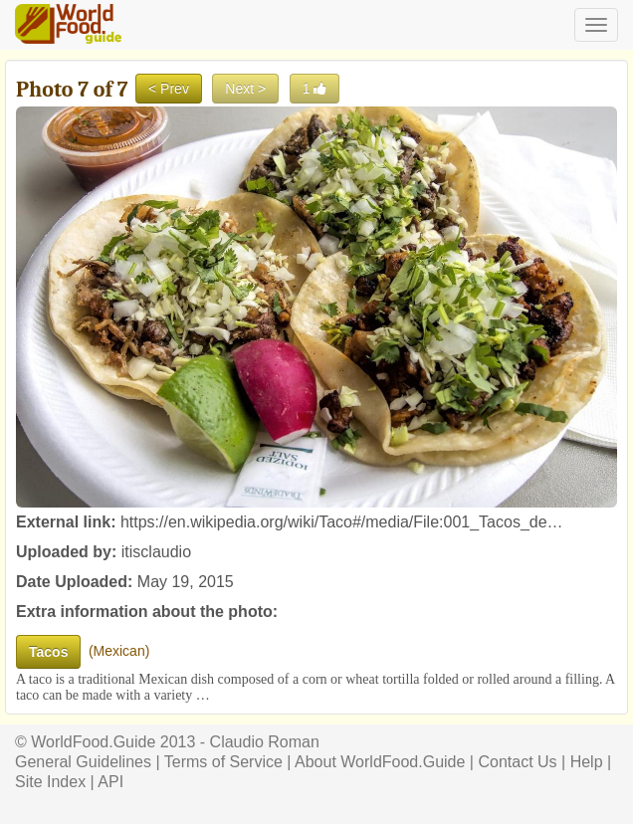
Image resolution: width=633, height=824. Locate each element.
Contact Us (517, 761)
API (110, 781)
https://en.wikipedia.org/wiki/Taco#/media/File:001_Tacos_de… (341, 522)
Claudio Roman (264, 741)
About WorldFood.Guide (380, 761)
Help (586, 761)
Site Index (50, 781)
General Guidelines (83, 761)
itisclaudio (156, 551)
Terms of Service (223, 761)
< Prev (168, 89)
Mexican (119, 651)
